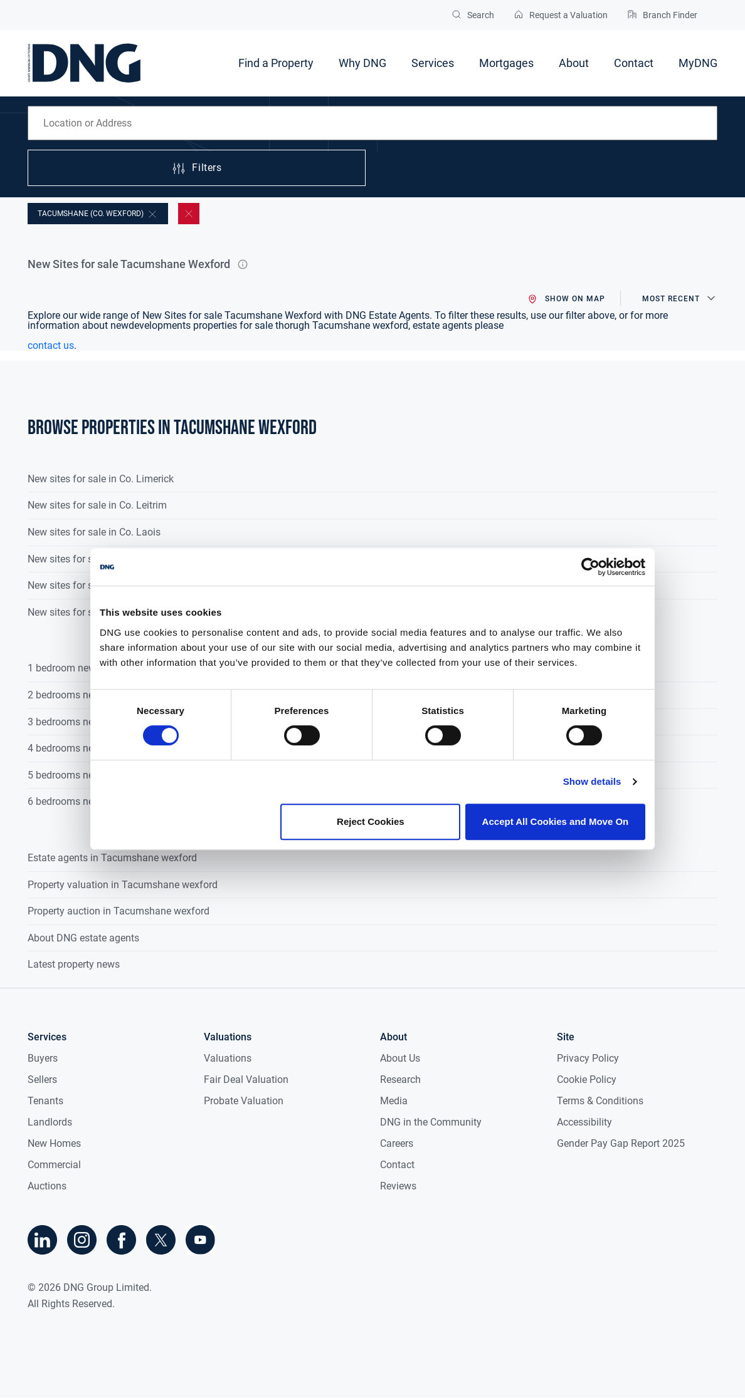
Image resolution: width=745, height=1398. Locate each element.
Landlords (50, 1122)
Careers (396, 1143)
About (574, 63)
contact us (51, 345)
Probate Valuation (243, 1101)
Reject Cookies (370, 821)
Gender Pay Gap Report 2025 (621, 1143)
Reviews (398, 1186)
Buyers (43, 1058)
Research (400, 1079)
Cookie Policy (586, 1079)
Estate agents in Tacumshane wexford (112, 858)
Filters (196, 168)
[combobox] (372, 123)
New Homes (54, 1143)
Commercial (54, 1165)
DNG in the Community (431, 1122)
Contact (633, 63)
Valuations (227, 1058)
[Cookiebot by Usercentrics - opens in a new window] (590, 566)
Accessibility (584, 1122)
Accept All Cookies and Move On (555, 821)
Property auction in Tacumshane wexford (118, 911)
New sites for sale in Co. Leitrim (97, 505)
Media (394, 1101)
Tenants (45, 1101)
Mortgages (506, 63)
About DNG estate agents (83, 938)
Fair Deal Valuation (246, 1079)
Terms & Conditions (600, 1101)
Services (432, 63)
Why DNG (362, 63)
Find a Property (276, 63)
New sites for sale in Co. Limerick (101, 479)
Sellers (42, 1079)
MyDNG (698, 63)
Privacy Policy (588, 1058)
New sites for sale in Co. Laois (94, 532)
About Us (400, 1058)
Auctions (47, 1186)
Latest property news (74, 964)
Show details (592, 781)
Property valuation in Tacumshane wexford (123, 885)
